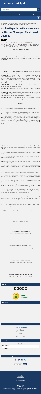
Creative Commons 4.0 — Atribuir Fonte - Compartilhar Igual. (25, 389)
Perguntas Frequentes (23, 14)
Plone (24, 380)
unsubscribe (20, 352)
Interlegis (36, 379)
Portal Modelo (23, 379)
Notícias (25, 23)
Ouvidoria (12, 14)
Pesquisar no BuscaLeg (7, 356)
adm (3, 42)
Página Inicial (4, 14)
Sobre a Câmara (18, 23)
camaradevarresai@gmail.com (8, 178)
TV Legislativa (5, 302)
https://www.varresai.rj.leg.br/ (8, 181)
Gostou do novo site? (20, 327)
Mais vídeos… (20, 320)
